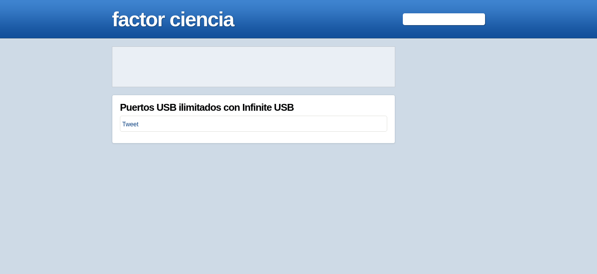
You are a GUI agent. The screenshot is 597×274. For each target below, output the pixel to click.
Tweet (130, 124)
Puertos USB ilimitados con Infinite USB (207, 107)
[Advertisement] (253, 67)
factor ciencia (173, 19)
